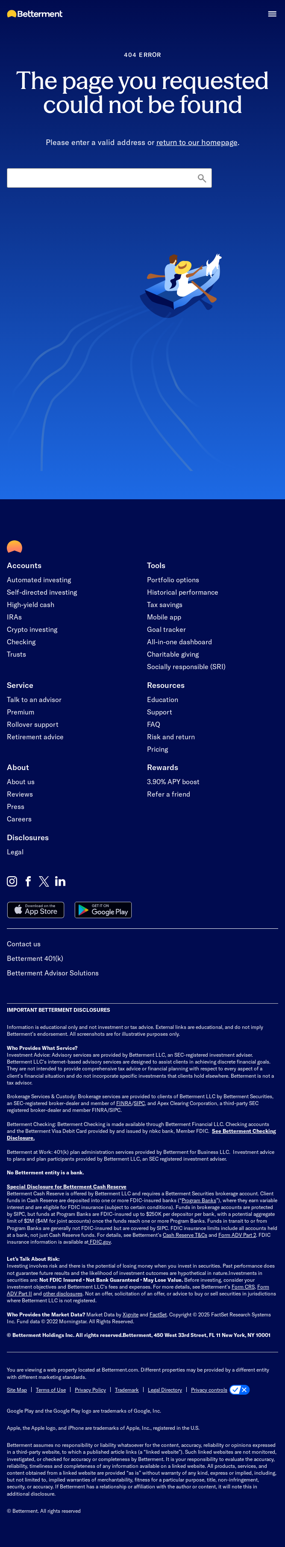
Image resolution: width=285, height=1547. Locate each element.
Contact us (24, 943)
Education (162, 699)
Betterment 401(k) (35, 958)
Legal (15, 852)
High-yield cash (30, 604)
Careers (19, 819)
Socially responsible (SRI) (186, 666)
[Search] (109, 178)
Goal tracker (166, 629)
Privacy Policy (90, 1389)
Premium (20, 712)
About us (21, 781)
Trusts (16, 654)
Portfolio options (173, 579)
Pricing (157, 749)
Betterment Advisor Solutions (53, 973)
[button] (272, 14)
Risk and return (171, 736)
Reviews (20, 794)
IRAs (14, 617)
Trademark (127, 1389)
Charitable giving (173, 654)
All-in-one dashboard (179, 641)
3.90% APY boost (173, 781)
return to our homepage (197, 142)
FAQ (153, 724)
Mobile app (164, 617)
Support (159, 712)
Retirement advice (35, 736)
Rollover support (33, 724)
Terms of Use (51, 1389)
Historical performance (182, 592)
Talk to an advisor (34, 699)
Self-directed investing (42, 592)
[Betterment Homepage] (35, 14)
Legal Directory (165, 1389)
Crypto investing (32, 629)
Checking (21, 641)
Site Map (17, 1389)
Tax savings (164, 604)
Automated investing (39, 579)
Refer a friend (168, 794)
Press (15, 806)
